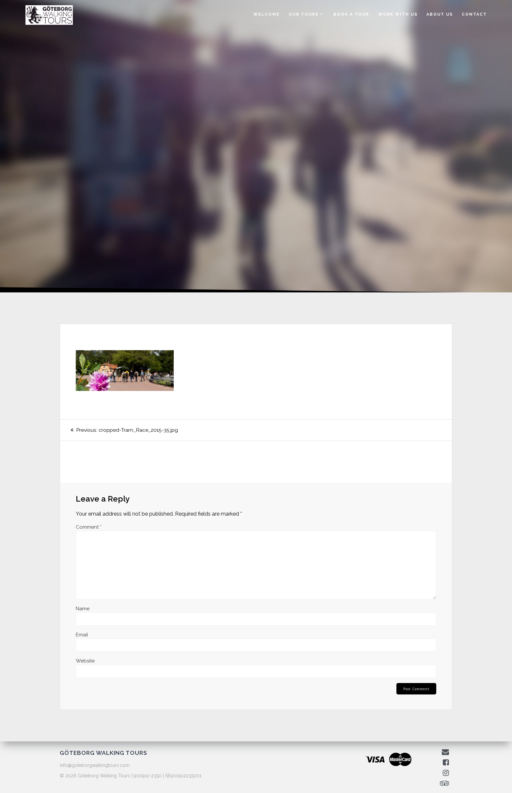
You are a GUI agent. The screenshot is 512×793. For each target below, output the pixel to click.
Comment (89, 527)
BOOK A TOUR (351, 14)
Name (82, 609)
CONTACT (474, 14)
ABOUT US (439, 14)
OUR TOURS (304, 14)
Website (85, 661)
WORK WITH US (398, 14)
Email (82, 635)
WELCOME (266, 14)
